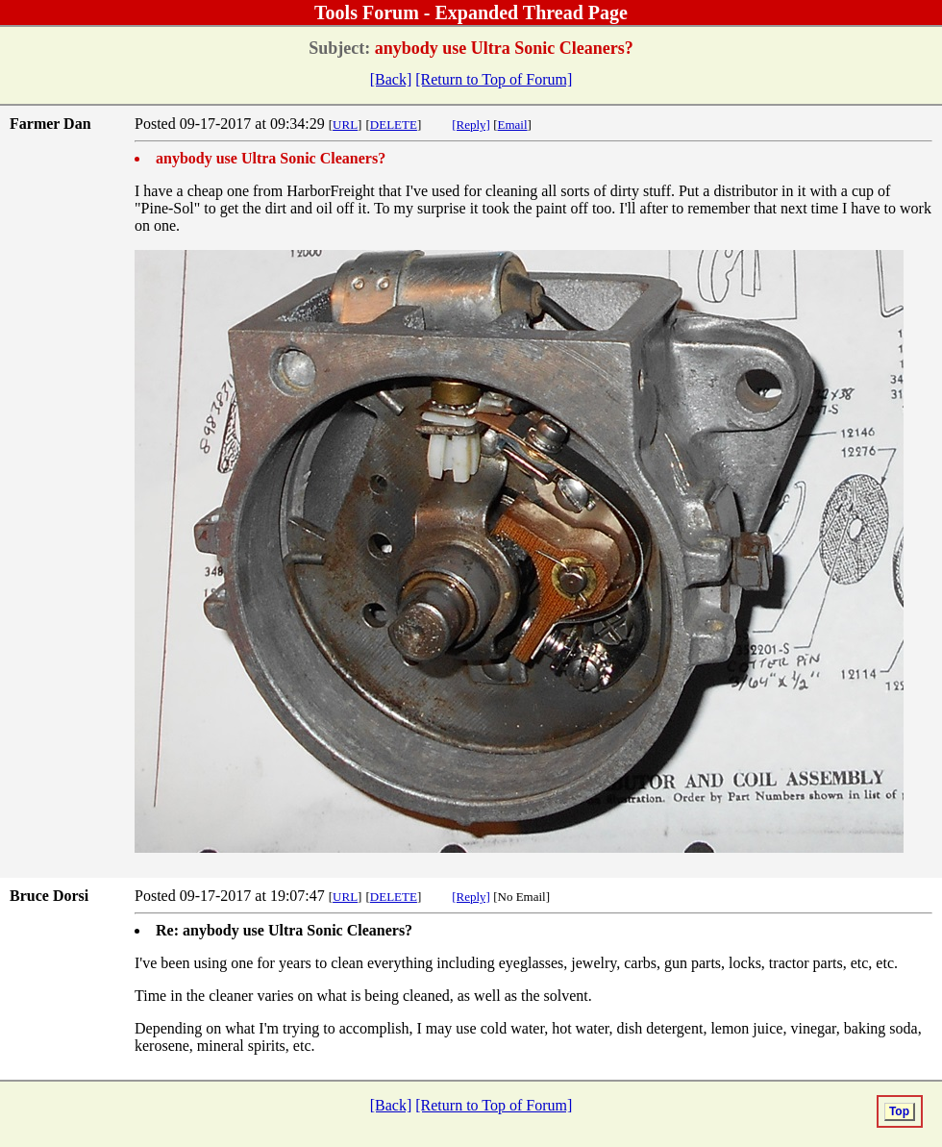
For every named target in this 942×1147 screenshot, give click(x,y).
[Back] (391, 79)
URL (345, 124)
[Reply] (471, 124)
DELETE (393, 124)
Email (513, 124)
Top (899, 1111)
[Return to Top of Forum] (493, 79)
